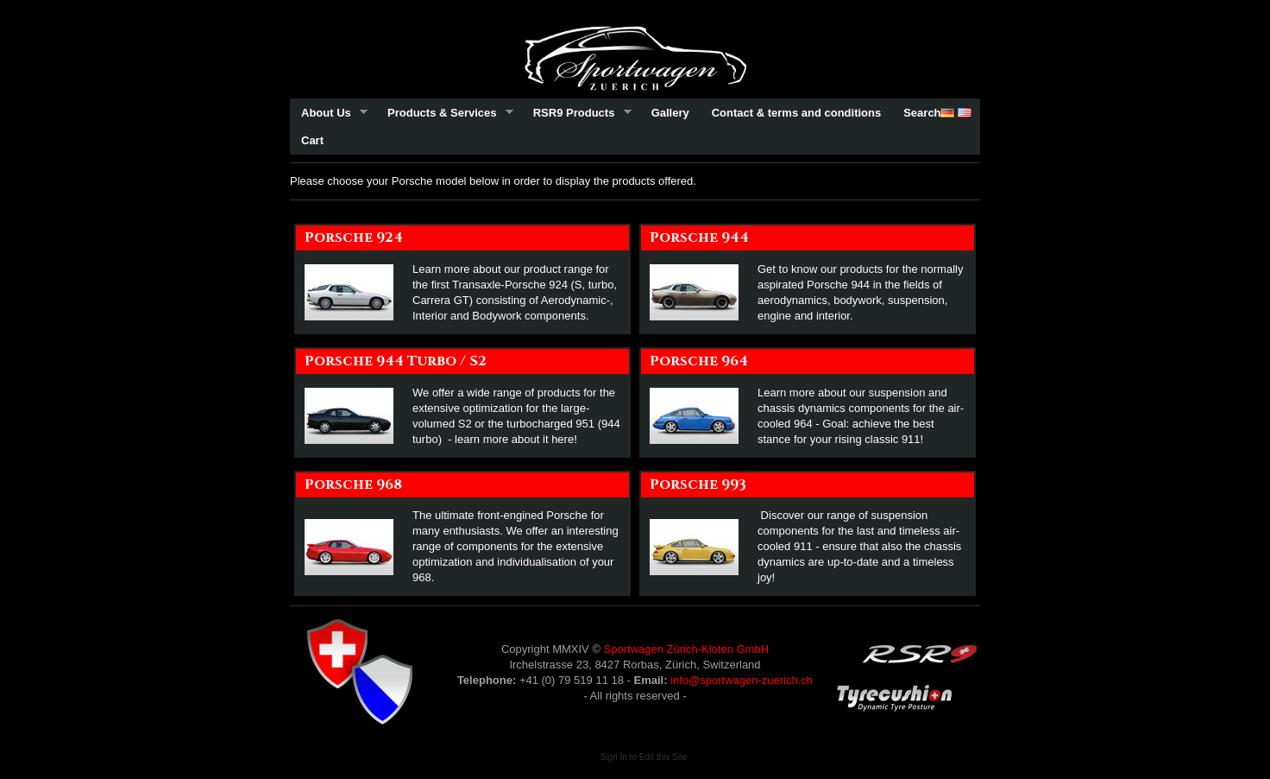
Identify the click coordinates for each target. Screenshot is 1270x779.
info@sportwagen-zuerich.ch (741, 680)
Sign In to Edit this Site (644, 757)
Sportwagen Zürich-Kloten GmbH (686, 649)
